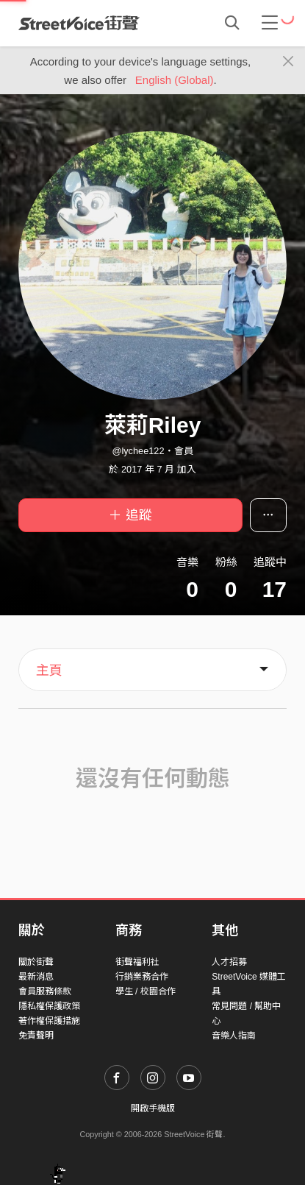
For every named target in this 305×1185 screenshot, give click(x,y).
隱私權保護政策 (49, 1006)
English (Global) (174, 80)
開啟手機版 (153, 1108)
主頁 (49, 670)
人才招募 (229, 962)
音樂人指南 (234, 1035)
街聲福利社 (137, 962)
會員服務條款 (44, 991)
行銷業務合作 (141, 977)
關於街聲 (36, 962)
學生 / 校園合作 (145, 991)
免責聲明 (36, 1035)
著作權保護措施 (49, 1021)
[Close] (288, 62)
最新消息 (36, 977)
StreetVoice (79, 22)
